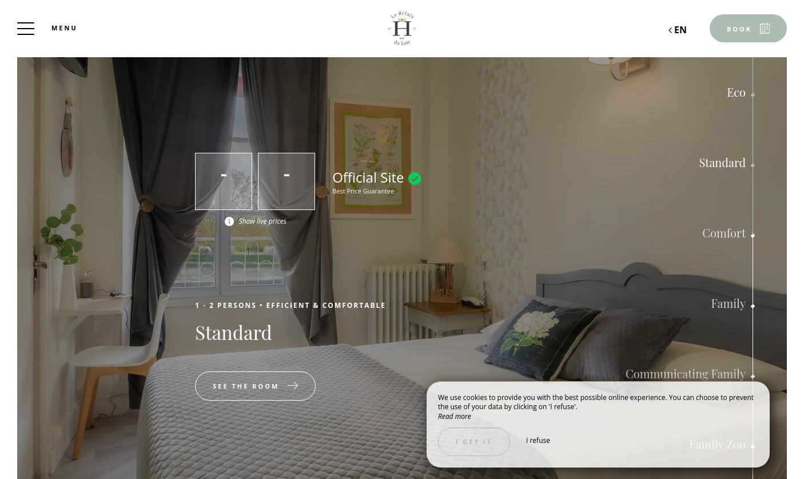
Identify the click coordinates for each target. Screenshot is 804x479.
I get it (474, 441)
